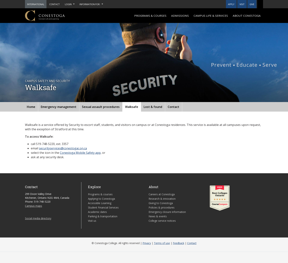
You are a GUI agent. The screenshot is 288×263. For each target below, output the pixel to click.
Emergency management (58, 107)
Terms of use (162, 243)
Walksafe (131, 107)
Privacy (147, 243)
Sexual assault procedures (101, 107)
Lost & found (153, 107)
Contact (173, 107)
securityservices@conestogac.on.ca (63, 148)
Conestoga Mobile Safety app (80, 153)
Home (31, 107)
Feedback (178, 243)
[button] (260, 4)
